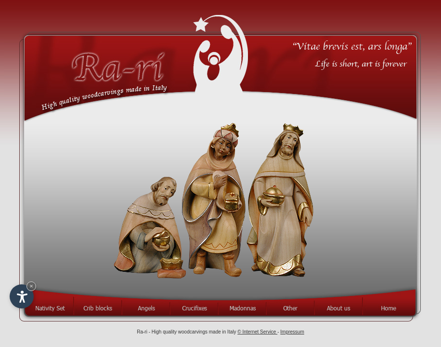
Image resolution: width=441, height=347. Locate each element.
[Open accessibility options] (22, 296)
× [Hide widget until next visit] (31, 286)
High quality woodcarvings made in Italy (194, 331)
